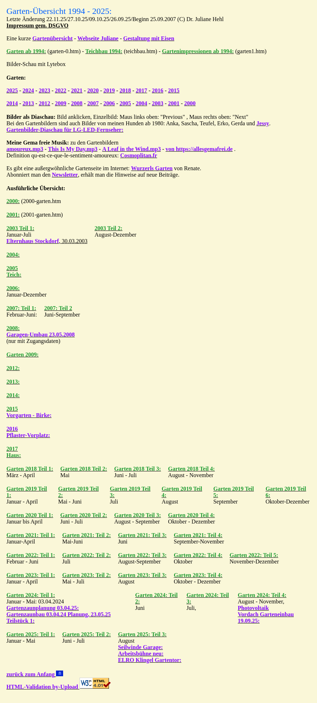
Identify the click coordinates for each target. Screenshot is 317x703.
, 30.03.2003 (46, 241)
